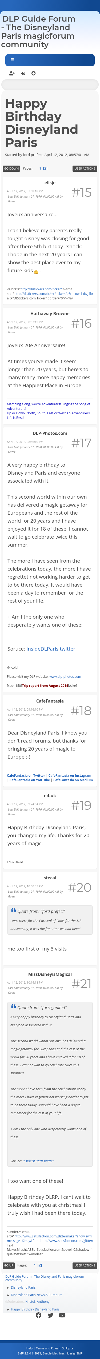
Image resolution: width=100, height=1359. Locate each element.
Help (29, 1348)
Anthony (43, 1301)
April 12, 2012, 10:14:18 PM (25, 982)
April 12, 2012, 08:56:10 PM (25, 442)
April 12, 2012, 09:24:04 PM (25, 804)
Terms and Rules (47, 1348)
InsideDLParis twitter (50, 648)
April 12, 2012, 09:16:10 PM (25, 709)
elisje (50, 183)
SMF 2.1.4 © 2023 (29, 1353)
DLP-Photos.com (50, 433)
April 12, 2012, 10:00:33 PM (25, 886)
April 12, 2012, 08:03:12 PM (25, 322)
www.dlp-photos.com (65, 676)
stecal (50, 878)
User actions (85, 168)
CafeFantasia (50, 701)
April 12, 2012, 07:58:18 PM (25, 191)
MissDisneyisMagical (50, 974)
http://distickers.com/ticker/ (41, 289)
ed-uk (50, 796)
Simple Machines (54, 1353)
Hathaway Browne (50, 313)
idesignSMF (74, 1353)
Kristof (30, 1301)
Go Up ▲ (68, 1348)
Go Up (8, 1265)
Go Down (11, 168)
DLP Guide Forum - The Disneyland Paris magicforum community (38, 31)
